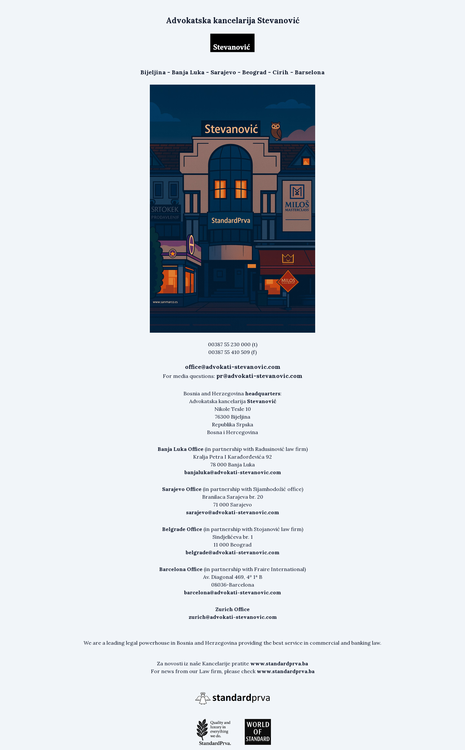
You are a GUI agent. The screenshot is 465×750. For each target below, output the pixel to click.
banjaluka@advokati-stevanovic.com (232, 472)
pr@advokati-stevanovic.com (259, 376)
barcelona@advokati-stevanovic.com (232, 592)
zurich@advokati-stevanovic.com (233, 617)
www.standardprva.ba (279, 663)
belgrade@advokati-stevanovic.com (232, 552)
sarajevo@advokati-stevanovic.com (232, 512)
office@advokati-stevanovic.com (232, 366)
